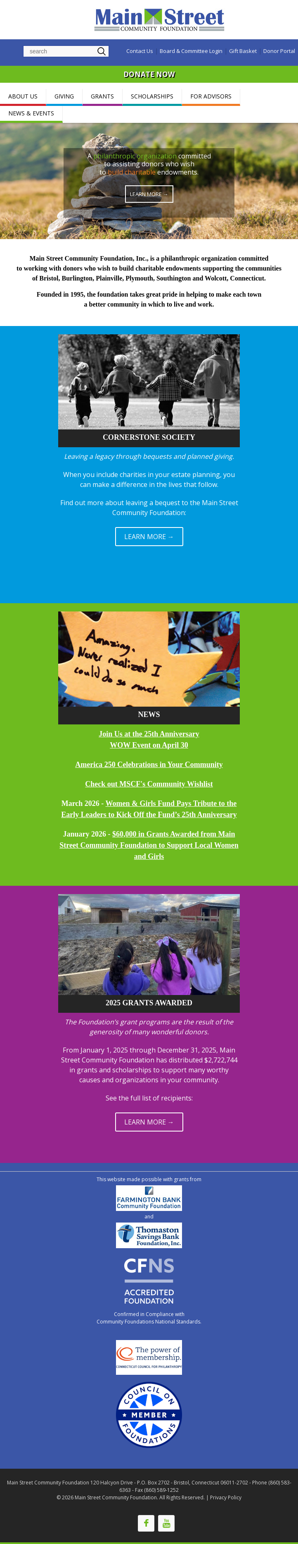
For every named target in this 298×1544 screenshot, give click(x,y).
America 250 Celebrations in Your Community (148, 764)
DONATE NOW (149, 74)
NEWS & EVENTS (31, 113)
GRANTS (102, 96)
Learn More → (149, 194)
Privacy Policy (225, 1497)
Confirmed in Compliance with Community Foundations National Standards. (149, 1318)
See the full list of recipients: (149, 1098)
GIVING (64, 96)
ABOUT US (23, 96)
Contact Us (139, 51)
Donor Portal (279, 51)
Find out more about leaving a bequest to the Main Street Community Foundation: (149, 507)
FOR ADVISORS (211, 96)
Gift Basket (243, 51)
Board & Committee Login (191, 51)
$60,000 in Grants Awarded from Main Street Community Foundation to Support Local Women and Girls (148, 845)
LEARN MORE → (149, 536)
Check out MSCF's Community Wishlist (149, 784)
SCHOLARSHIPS (152, 96)
